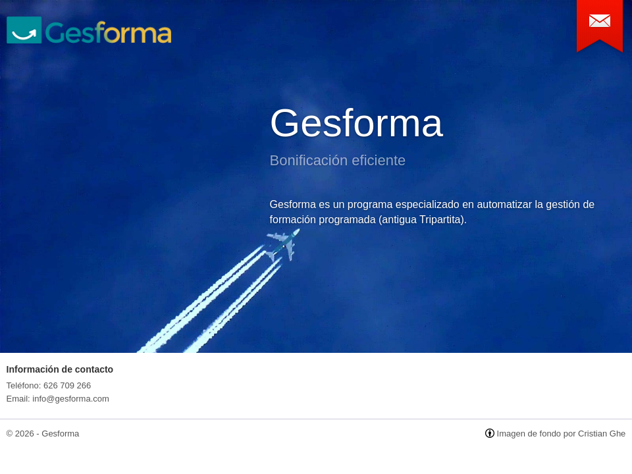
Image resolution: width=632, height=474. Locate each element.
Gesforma (356, 123)
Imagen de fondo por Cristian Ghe (561, 433)
